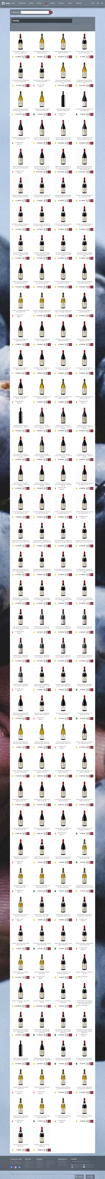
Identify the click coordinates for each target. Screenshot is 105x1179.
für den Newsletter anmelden (82, 1161)
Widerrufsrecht (51, 1163)
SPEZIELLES (61, 3)
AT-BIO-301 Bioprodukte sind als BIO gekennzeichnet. (61, 1174)
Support (49, 1165)
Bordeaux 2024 (29, 1167)
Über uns (27, 1161)
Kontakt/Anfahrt (89, 1165)
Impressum (31, 1174)
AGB (44, 1174)
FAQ (48, 1167)
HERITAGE (39, 3)
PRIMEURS (78, 3)
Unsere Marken (29, 1163)
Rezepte (27, 1165)
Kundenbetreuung (63, 1161)
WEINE (13, 3)
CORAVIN (52, 3)
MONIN (31, 3)
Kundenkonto (50, 1161)
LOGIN (92, 3)
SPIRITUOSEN (22, 3)
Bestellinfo (40, 1161)
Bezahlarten (40, 1165)
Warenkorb (39, 1167)
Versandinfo (40, 1163)
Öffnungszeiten (62, 1163)
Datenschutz (38, 1174)
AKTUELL (70, 3)
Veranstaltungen (62, 1165)
